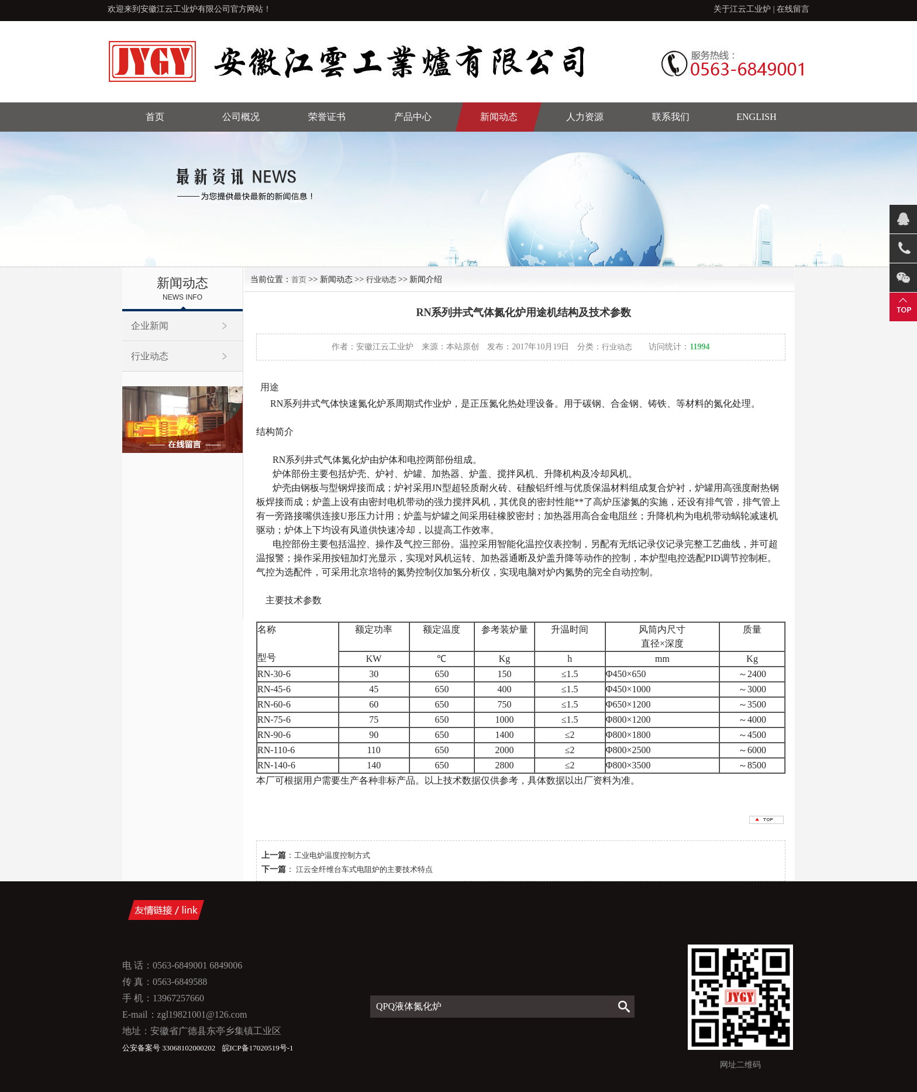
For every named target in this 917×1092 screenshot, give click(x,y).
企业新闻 (149, 326)
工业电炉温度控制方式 (332, 855)
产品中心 (413, 117)
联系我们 (671, 117)
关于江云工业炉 (742, 9)
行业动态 (149, 356)
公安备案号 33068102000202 (170, 1047)
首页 (155, 117)
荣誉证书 (327, 117)
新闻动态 (499, 117)
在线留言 (793, 9)
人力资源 (585, 117)
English (756, 117)
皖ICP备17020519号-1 (258, 1047)
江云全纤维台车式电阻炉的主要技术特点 (363, 869)
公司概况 (241, 117)
